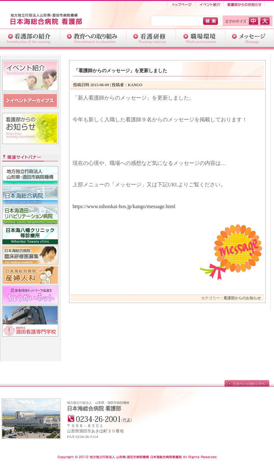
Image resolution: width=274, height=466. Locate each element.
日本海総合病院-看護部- (49, 19)
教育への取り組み (93, 38)
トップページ (181, 4)
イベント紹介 (210, 4)
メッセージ (249, 38)
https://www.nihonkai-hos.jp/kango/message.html (124, 206)
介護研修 (151, 38)
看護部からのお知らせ (244, 4)
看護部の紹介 (30, 38)
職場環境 (200, 38)
